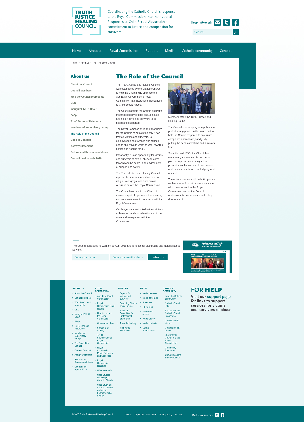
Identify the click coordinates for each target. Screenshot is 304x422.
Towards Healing (128, 323)
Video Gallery (148, 318)
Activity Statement (82, 146)
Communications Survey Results (173, 356)
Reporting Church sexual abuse (128, 304)
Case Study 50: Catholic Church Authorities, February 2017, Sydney (105, 390)
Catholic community (197, 51)
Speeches (147, 302)
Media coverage (150, 298)
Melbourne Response (125, 329)
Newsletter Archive (147, 313)
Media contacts (149, 323)
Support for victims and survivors (125, 296)
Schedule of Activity (103, 329)
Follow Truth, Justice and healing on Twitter (226, 22)
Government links (105, 323)
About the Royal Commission (105, 297)
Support (151, 51)
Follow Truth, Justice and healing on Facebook (235, 22)
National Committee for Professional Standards (126, 314)
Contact (225, 51)
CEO (73, 102)
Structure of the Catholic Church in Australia (172, 313)
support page (219, 297)
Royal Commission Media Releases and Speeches (105, 351)
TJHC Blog (147, 307)
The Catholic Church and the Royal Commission (172, 339)
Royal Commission (124, 51)
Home (76, 51)
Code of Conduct (81, 139)
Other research (104, 370)
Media (170, 51)
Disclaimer (151, 414)
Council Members (81, 90)
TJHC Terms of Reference (86, 121)
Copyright (139, 414)
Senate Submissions (148, 329)
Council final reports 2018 (86, 158)
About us (95, 51)
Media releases (149, 293)
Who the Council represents (87, 96)
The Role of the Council (103, 63)
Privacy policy (165, 414)
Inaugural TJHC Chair (83, 109)
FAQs (74, 115)
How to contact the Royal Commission (104, 316)
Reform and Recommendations (89, 152)
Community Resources (170, 349)
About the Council (81, 84)
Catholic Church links (172, 304)
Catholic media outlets (172, 329)
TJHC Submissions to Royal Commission (104, 339)
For (206, 290)
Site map (178, 414)
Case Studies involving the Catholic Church (105, 378)
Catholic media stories (172, 322)
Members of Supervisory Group (89, 127)
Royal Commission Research (103, 363)
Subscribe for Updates (217, 22)
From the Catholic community (173, 297)
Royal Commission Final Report (105, 306)
